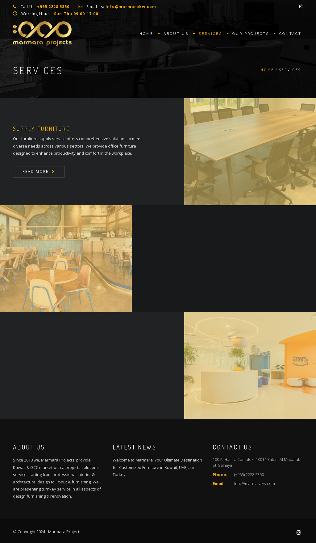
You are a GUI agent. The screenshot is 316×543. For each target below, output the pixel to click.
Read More (35, 171)
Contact (290, 34)
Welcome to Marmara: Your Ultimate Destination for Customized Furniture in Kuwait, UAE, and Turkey (157, 467)
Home (146, 34)
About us (176, 34)
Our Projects (250, 34)
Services (210, 34)
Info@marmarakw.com (254, 483)
